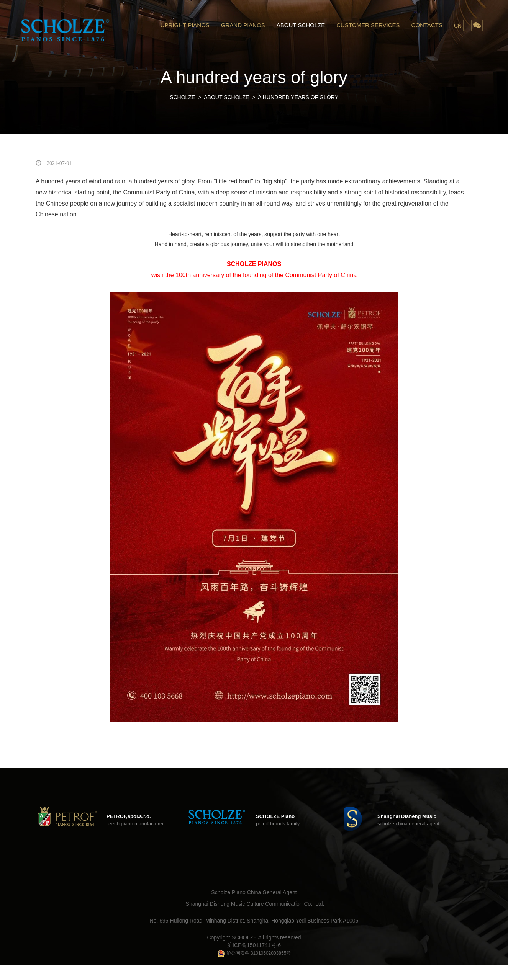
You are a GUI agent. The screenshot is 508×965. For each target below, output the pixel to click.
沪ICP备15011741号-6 (254, 945)
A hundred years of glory (298, 97)
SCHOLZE (182, 97)
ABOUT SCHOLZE (301, 25)
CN (458, 26)
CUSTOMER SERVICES (368, 25)
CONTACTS (426, 25)
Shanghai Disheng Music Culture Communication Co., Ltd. (255, 904)
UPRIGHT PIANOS (185, 25)
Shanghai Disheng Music (406, 816)
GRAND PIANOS (243, 25)
